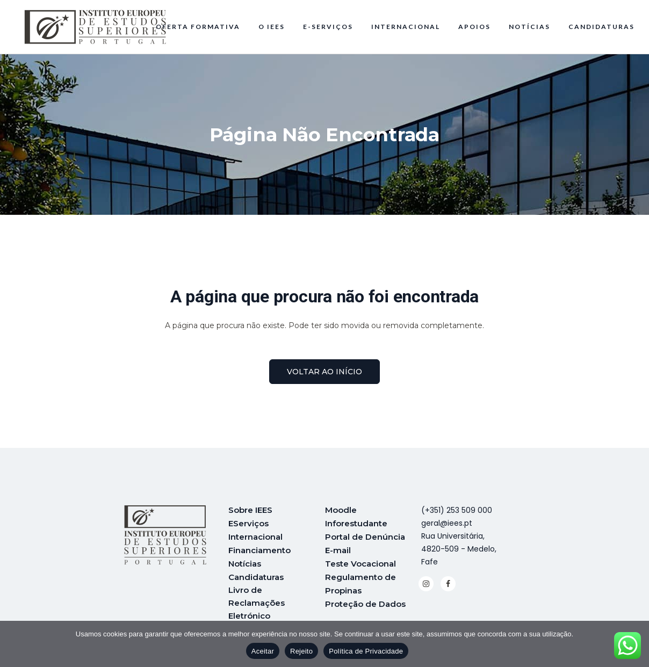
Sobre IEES (250, 510)
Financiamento (259, 548)
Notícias (244, 561)
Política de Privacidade (366, 651)
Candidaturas (256, 574)
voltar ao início (324, 371)
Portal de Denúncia (365, 536)
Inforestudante (356, 523)
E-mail (338, 548)
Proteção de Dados (365, 600)
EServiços (248, 523)
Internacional (255, 536)
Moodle (341, 510)
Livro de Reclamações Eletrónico (256, 600)
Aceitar (262, 651)
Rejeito (301, 651)
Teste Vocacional (360, 561)
